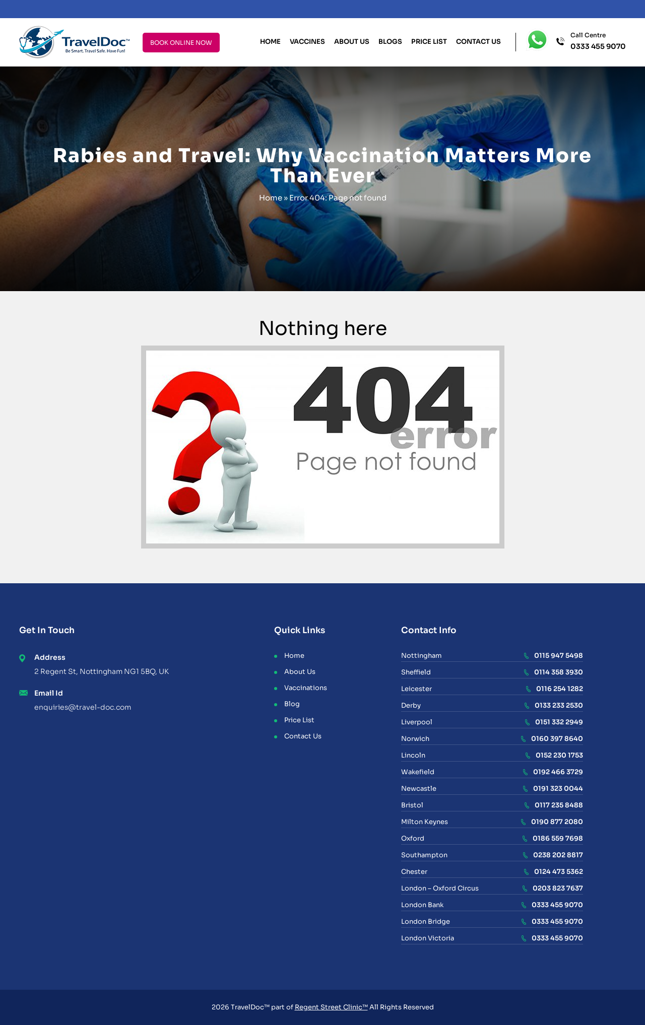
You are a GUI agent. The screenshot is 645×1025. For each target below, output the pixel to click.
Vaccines (307, 41)
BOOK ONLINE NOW (181, 42)
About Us (351, 41)
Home (270, 41)
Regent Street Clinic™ (331, 1007)
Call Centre (598, 41)
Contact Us (478, 41)
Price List (429, 41)
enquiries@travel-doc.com (82, 707)
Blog (292, 704)
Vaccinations (305, 688)
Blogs (390, 41)
